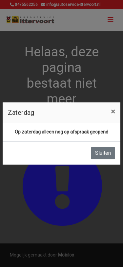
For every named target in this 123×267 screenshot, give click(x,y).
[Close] (113, 111)
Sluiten (103, 153)
